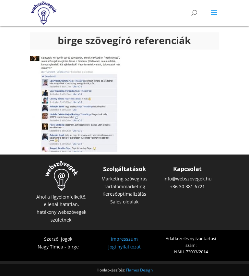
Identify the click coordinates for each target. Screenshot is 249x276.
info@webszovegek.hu (187, 179)
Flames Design (139, 270)
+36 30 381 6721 (187, 186)
